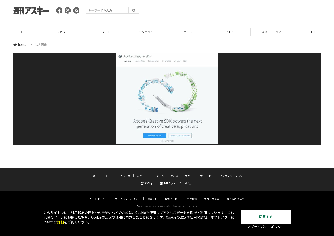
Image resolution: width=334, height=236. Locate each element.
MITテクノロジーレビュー (177, 179)
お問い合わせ (172, 195)
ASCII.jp (147, 179)
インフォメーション (231, 172)
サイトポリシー (99, 195)
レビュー (62, 32)
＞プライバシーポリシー (266, 227)
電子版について (235, 195)
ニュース (104, 32)
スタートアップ (271, 32)
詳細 (60, 222)
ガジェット (146, 32)
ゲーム (188, 32)
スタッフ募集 (211, 195)
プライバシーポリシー (127, 195)
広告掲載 (192, 195)
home (19, 44)
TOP (20, 32)
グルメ (229, 32)
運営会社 (152, 195)
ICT (313, 32)
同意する (266, 217)
